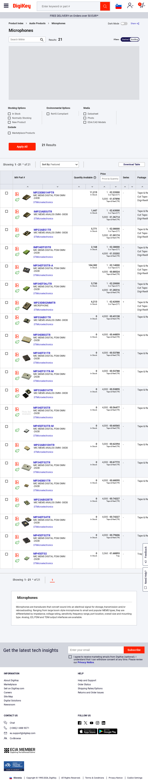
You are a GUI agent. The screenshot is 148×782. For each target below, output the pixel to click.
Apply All (22, 146)
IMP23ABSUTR (43, 211)
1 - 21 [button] (18, 164)
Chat (9, 723)
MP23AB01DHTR (44, 444)
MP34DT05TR (41, 407)
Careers (8, 692)
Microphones (58, 23)
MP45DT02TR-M (43, 425)
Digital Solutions (12, 700)
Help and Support (87, 680)
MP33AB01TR (42, 317)
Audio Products (37, 23)
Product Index (16, 23)
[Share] (135, 23)
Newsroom (9, 704)
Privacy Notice (86, 662)
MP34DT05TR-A (43, 265)
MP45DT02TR (41, 535)
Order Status (84, 684)
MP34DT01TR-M (43, 371)
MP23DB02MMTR (45, 302)
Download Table (132, 164)
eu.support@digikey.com (19, 733)
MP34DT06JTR (42, 283)
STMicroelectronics (43, 202)
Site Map (8, 696)
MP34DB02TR (41, 334)
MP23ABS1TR (42, 229)
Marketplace (10, 684)
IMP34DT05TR (42, 247)
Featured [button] (51, 164)
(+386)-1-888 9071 (16, 728)
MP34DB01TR (41, 480)
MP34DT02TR (41, 462)
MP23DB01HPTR (43, 192)
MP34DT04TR (41, 517)
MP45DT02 (40, 553)
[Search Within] (24, 39)
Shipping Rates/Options (90, 688)
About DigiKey (11, 680)
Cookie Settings (134, 778)
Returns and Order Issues (91, 692)
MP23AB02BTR (43, 499)
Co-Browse (12, 739)
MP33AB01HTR (43, 390)
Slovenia (15, 778)
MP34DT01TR (41, 353)
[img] (21, 7)
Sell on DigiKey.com (14, 688)
